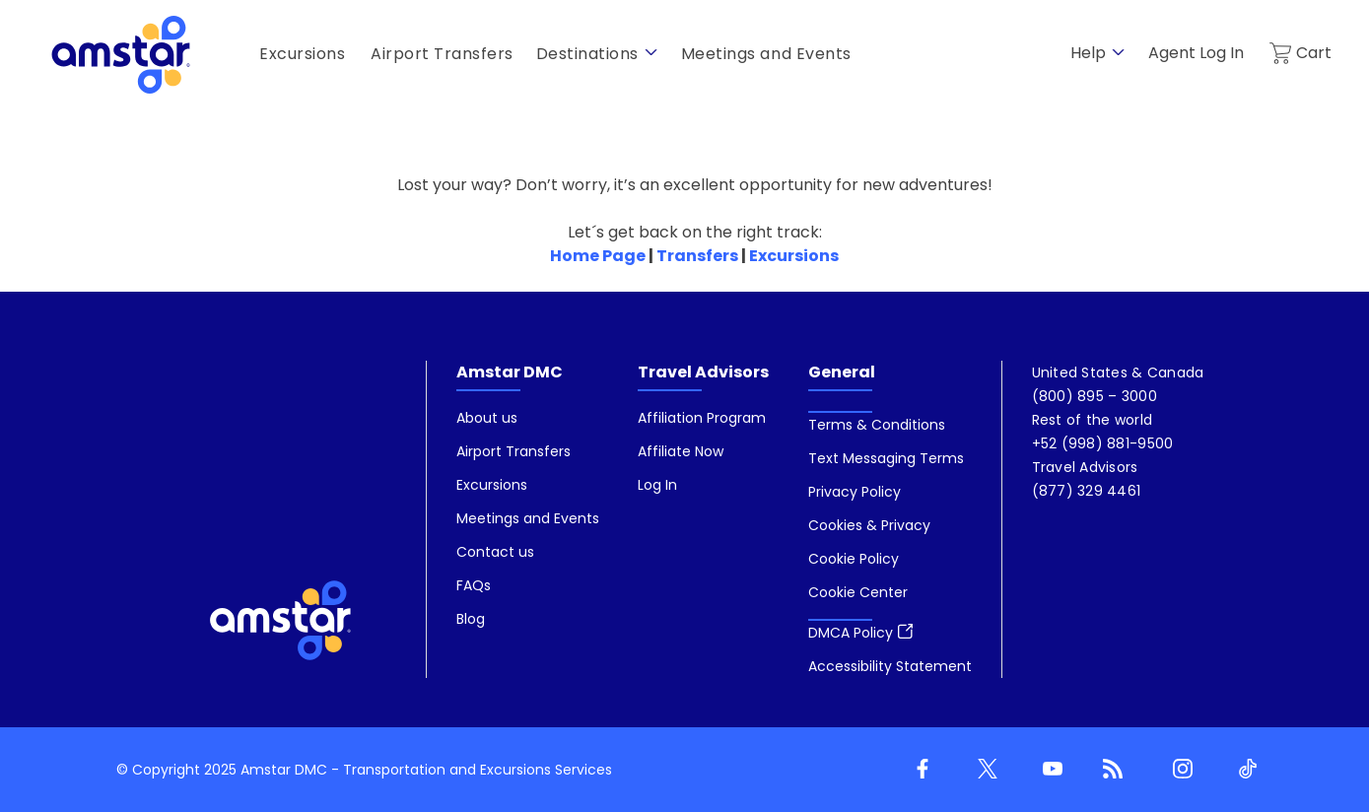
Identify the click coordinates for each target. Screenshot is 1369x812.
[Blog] (1113, 769)
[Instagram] (1179, 769)
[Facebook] (918, 769)
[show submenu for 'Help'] (1118, 52)
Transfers (697, 255)
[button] (858, 592)
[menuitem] (527, 519)
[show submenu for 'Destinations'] (651, 52)
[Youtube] (1048, 769)
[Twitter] (983, 769)
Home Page (598, 255)
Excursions (794, 255)
